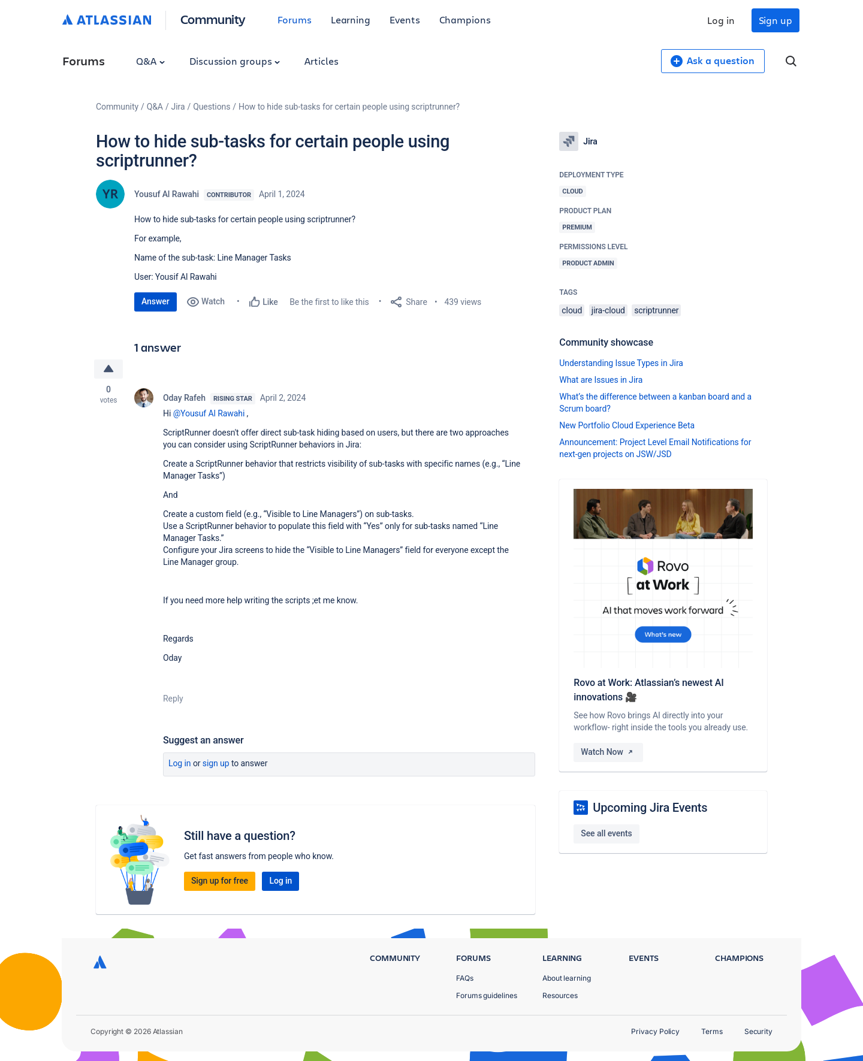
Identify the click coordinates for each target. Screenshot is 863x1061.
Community (213, 19)
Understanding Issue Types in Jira (621, 363)
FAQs (464, 978)
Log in (721, 20)
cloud (572, 310)
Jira (178, 106)
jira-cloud (608, 310)
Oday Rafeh (184, 398)
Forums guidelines (486, 995)
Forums (294, 19)
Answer (155, 301)
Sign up (775, 20)
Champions (465, 19)
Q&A (150, 61)
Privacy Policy (655, 1031)
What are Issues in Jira (600, 380)
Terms (712, 1031)
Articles (321, 61)
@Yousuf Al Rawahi (209, 413)
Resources (560, 995)
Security (758, 1031)
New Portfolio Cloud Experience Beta (627, 425)
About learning (566, 978)
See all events (606, 833)
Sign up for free (219, 880)
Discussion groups (234, 61)
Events (405, 19)
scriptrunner (656, 310)
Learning (350, 19)
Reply (173, 698)
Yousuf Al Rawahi (166, 194)
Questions (211, 106)
